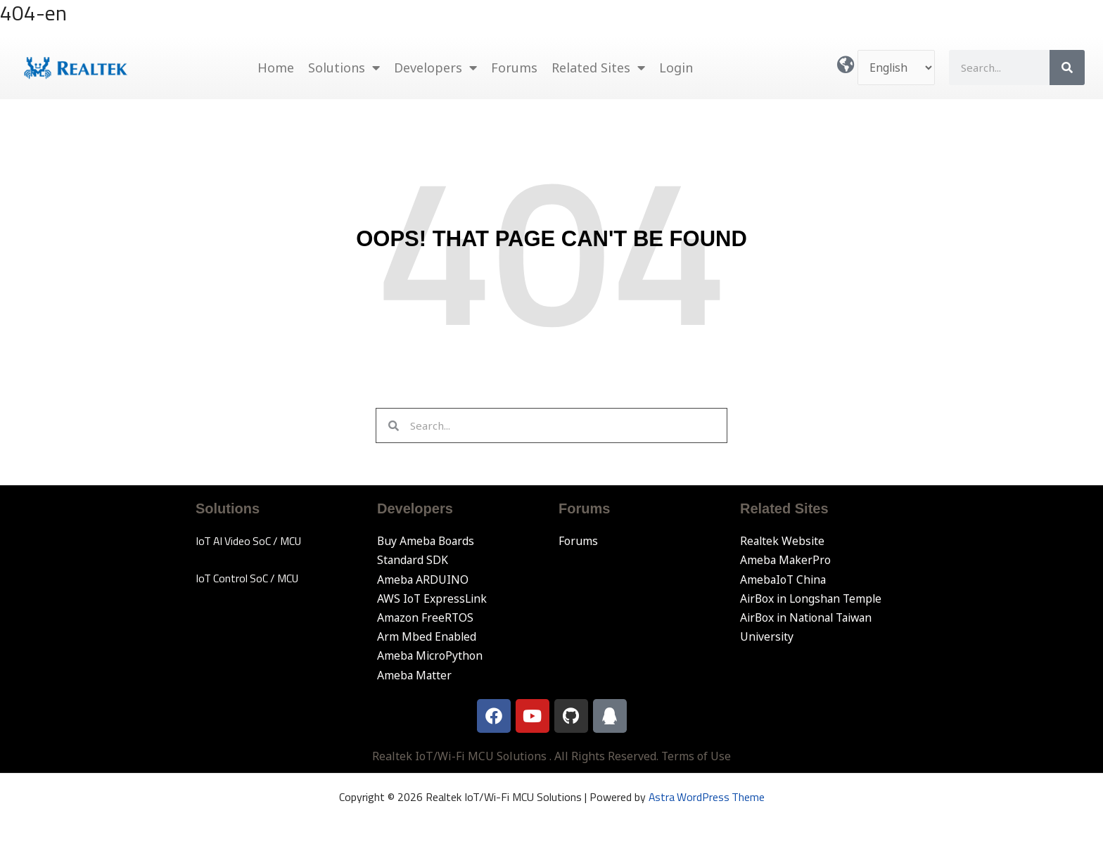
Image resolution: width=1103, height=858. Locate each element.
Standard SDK (413, 560)
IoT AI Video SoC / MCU (251, 540)
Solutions (344, 67)
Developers (435, 67)
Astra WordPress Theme (706, 796)
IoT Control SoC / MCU (249, 578)
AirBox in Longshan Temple (813, 598)
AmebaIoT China (784, 579)
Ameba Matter (415, 675)
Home (275, 67)
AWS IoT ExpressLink (433, 598)
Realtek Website (783, 541)
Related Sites (598, 67)
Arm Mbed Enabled (427, 636)
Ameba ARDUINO (423, 579)
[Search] (1067, 67)
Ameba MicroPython (430, 655)
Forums (514, 67)
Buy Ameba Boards (427, 541)
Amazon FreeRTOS (426, 617)
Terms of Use (696, 756)
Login (676, 67)
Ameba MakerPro (786, 560)
